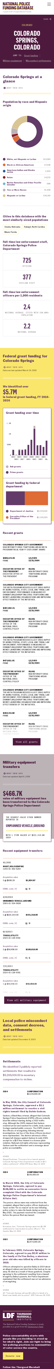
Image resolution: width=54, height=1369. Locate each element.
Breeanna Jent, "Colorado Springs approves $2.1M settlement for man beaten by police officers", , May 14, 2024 (24, 1229)
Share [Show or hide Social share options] (47, 19)
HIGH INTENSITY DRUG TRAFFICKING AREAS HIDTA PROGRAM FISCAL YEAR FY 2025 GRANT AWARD (25, 548)
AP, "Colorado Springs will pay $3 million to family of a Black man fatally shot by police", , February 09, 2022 (27, 1294)
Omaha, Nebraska (12, 227)
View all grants (27, 742)
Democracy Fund (35, 1327)
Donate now (13, 1356)
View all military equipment (26, 1000)
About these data (13, 88)
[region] (27, 643)
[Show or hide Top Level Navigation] (49, 4)
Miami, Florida (10, 232)
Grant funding (31, 55)
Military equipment (12, 60)
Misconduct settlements (38, 60)
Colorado (27, 25)
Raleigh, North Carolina (34, 227)
